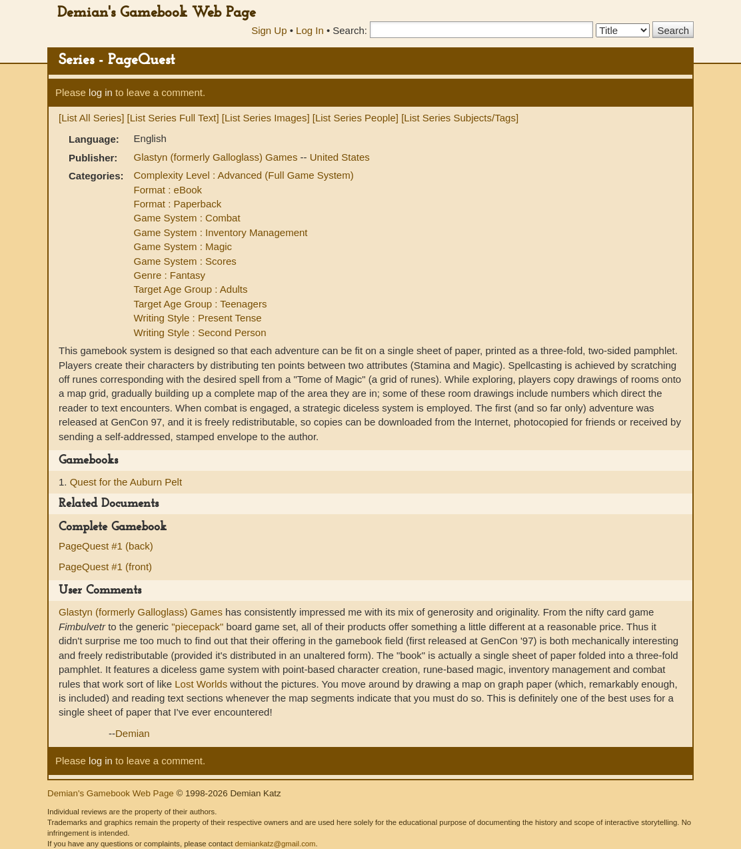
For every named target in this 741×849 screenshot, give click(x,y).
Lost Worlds (201, 684)
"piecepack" (197, 626)
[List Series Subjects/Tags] (459, 117)
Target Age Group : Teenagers (200, 303)
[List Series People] (355, 117)
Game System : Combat (187, 217)
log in (101, 92)
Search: (350, 30)
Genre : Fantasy (170, 275)
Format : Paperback (178, 203)
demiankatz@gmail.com (275, 844)
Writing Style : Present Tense (198, 317)
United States (340, 157)
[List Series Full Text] (173, 117)
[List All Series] (91, 117)
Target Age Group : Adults (191, 289)
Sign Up (269, 30)
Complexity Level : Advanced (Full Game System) (244, 175)
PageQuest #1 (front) (105, 566)
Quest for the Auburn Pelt (126, 482)
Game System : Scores (185, 261)
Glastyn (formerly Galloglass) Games (217, 157)
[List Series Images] (266, 117)
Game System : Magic (183, 246)
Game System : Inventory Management (221, 232)
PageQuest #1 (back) (106, 546)
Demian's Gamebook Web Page (156, 13)
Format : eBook (168, 189)
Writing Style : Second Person (200, 332)
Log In (310, 30)
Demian (132, 733)
